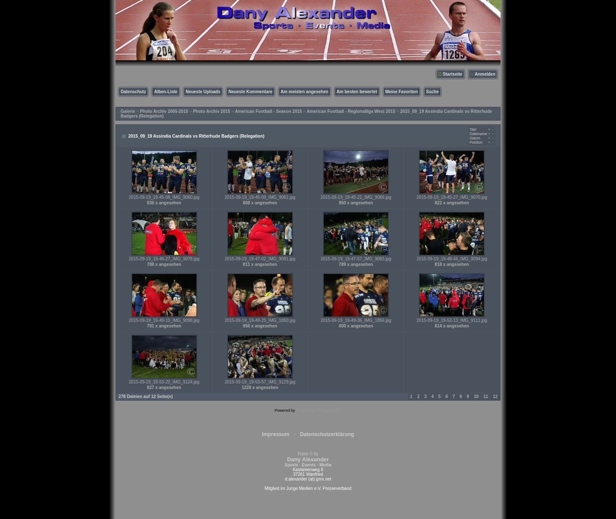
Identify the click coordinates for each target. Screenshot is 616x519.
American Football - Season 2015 (268, 111)
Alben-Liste (165, 91)
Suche (432, 91)
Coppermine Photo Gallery (318, 410)
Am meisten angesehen (305, 91)
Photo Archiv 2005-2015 (164, 111)
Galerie (128, 111)
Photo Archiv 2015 (211, 111)
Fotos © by (307, 459)
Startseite (452, 74)
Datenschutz (133, 91)
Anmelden (485, 74)
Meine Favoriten (401, 91)
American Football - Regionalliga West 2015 (351, 111)
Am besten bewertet (357, 91)
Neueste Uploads (203, 91)
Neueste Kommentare (250, 91)
